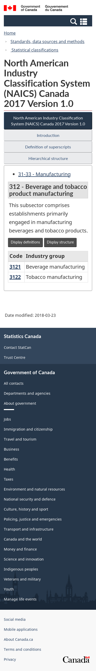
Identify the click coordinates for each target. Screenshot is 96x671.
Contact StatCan (17, 347)
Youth (9, 589)
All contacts (14, 383)
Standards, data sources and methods (47, 41)
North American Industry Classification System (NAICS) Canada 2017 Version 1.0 (48, 120)
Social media (15, 619)
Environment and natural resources (34, 489)
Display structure (60, 242)
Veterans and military (22, 579)
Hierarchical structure (48, 158)
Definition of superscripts (48, 146)
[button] (48, 21)
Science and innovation (24, 559)
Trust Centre (14, 357)
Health (9, 469)
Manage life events (20, 599)
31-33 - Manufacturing (44, 174)
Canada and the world (23, 539)
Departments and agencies (27, 393)
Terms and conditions (22, 649)
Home (10, 33)
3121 (15, 266)
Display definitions (25, 242)
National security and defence (30, 499)
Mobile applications (21, 629)
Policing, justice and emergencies (33, 519)
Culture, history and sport (26, 509)
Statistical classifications (34, 50)
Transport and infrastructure (29, 529)
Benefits (11, 459)
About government (20, 403)
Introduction (48, 135)
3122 (15, 276)
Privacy (10, 659)
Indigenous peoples (21, 569)
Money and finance (20, 549)
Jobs (7, 419)
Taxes (8, 479)
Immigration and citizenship (28, 429)
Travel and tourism (20, 439)
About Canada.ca (18, 639)
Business (11, 449)
